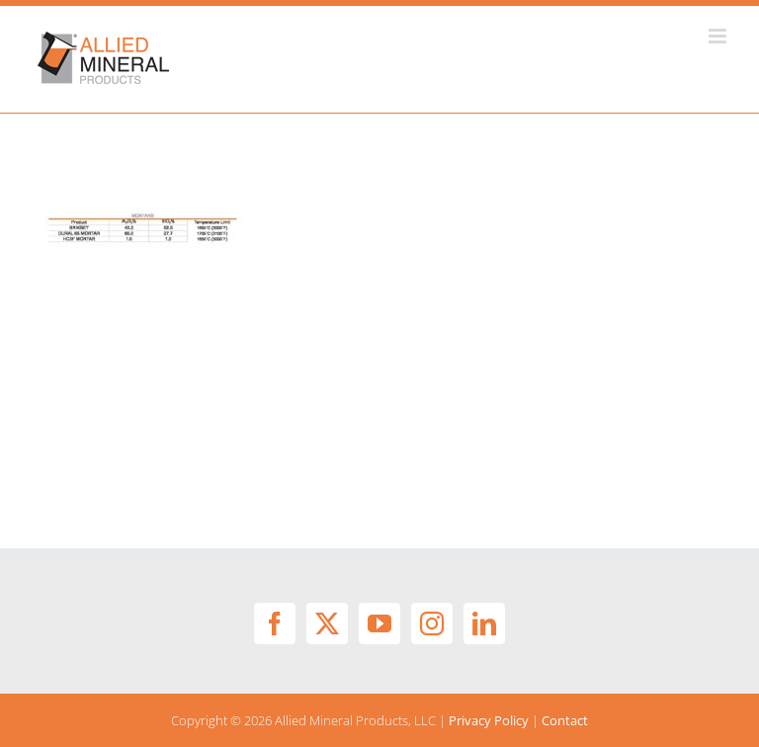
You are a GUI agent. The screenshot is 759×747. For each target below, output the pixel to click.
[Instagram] (432, 623)
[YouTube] (379, 623)
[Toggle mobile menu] (719, 36)
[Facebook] (274, 623)
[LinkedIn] (484, 623)
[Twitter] (327, 623)
